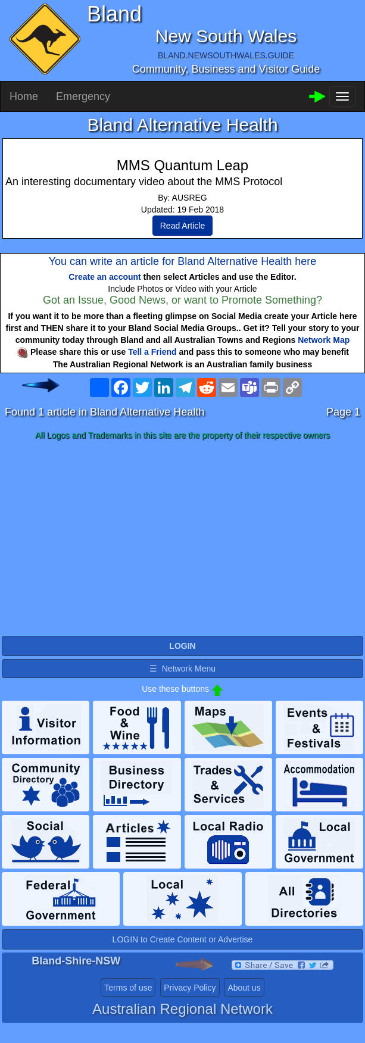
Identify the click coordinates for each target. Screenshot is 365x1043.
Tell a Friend (152, 352)
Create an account (104, 277)
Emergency (83, 96)
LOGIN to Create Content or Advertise (183, 939)
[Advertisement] (182, 538)
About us (243, 987)
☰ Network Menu (182, 668)
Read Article (182, 225)
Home (24, 96)
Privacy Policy (190, 987)
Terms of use (128, 987)
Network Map (324, 340)
